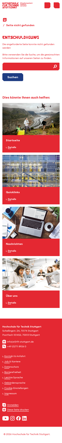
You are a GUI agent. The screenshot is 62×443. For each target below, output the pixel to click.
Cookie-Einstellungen (16, 388)
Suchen (12, 77)
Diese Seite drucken (18, 409)
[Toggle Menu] (57, 5)
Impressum (10, 393)
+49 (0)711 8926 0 (16, 346)
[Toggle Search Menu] (47, 5)
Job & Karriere (12, 361)
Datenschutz (11, 366)
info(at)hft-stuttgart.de (20, 341)
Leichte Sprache (13, 377)
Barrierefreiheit (12, 372)
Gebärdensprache (14, 382)
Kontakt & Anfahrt (14, 356)
